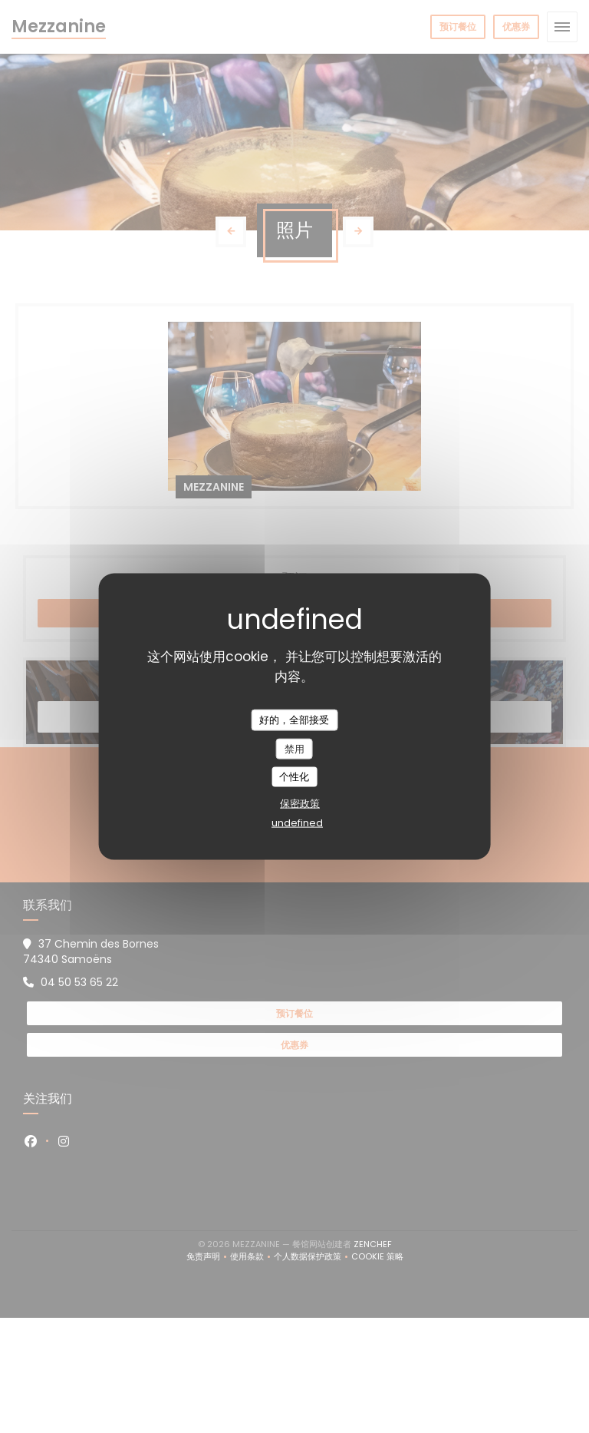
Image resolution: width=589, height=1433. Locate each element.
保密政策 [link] (300, 803)
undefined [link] (297, 822)
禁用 (294, 748)
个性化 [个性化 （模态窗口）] (294, 776)
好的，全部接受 (294, 720)
